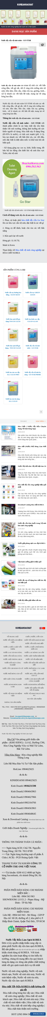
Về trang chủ (12, 637)
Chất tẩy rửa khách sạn (34, 640)
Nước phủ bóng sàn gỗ (12, 674)
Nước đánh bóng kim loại (12, 686)
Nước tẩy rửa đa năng (12, 656)
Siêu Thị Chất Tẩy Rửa (16, 724)
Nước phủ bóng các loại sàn (34, 669)
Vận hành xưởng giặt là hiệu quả (29, 562)
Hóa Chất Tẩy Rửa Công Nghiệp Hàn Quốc (30, 726)
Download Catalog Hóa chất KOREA (31, 505)
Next (44, 20)
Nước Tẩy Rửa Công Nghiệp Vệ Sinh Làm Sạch (17, 734)
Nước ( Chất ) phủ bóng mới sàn (34, 648)
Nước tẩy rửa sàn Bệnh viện (12, 641)
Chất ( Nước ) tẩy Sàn (34, 637)
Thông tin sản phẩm (12, 702)
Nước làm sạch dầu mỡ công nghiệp (34, 680)
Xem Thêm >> (41, 421)
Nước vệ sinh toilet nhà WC (34, 694)
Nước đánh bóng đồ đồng (34, 684)
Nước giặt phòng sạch (12, 659)
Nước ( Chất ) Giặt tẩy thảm (13, 648)
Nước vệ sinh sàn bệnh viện (12, 695)
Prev (3, 20)
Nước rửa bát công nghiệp (13, 664)
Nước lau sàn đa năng (12, 652)
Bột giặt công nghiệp (13, 679)
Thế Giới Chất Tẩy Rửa (33, 724)
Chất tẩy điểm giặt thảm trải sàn (29, 600)
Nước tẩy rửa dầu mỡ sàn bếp (34, 664)
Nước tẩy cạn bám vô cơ (13, 668)
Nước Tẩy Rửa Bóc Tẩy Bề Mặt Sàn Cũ (32, 466)
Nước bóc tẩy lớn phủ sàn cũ (34, 674)
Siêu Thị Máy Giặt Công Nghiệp (23, 728)
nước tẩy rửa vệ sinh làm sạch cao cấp (27, 949)
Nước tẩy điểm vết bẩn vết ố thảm (34, 689)
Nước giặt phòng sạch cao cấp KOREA (31, 543)
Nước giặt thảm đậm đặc (34, 656)
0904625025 (37, 1014)
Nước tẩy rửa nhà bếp (34, 643)
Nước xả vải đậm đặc (34, 659)
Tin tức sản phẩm (34, 699)
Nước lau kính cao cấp (34, 652)
